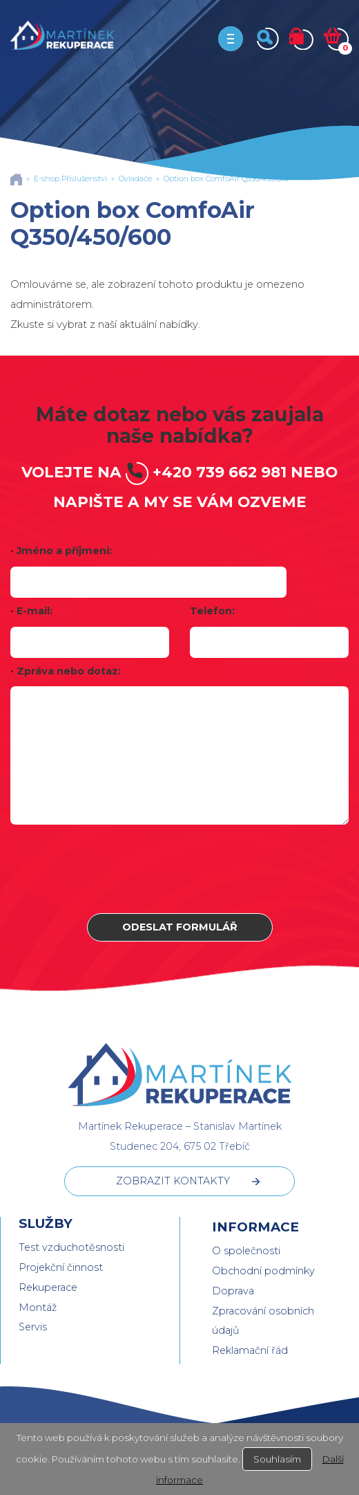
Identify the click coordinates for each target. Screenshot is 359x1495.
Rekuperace (48, 1287)
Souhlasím (277, 1459)
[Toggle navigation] (230, 38)
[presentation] (179, 869)
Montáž (38, 1307)
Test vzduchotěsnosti (71, 1247)
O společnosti (246, 1251)
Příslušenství (84, 178)
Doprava (233, 1291)
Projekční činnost (61, 1267)
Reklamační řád (250, 1350)
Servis (33, 1327)
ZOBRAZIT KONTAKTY (173, 1181)
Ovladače (135, 178)
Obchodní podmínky (263, 1271)
